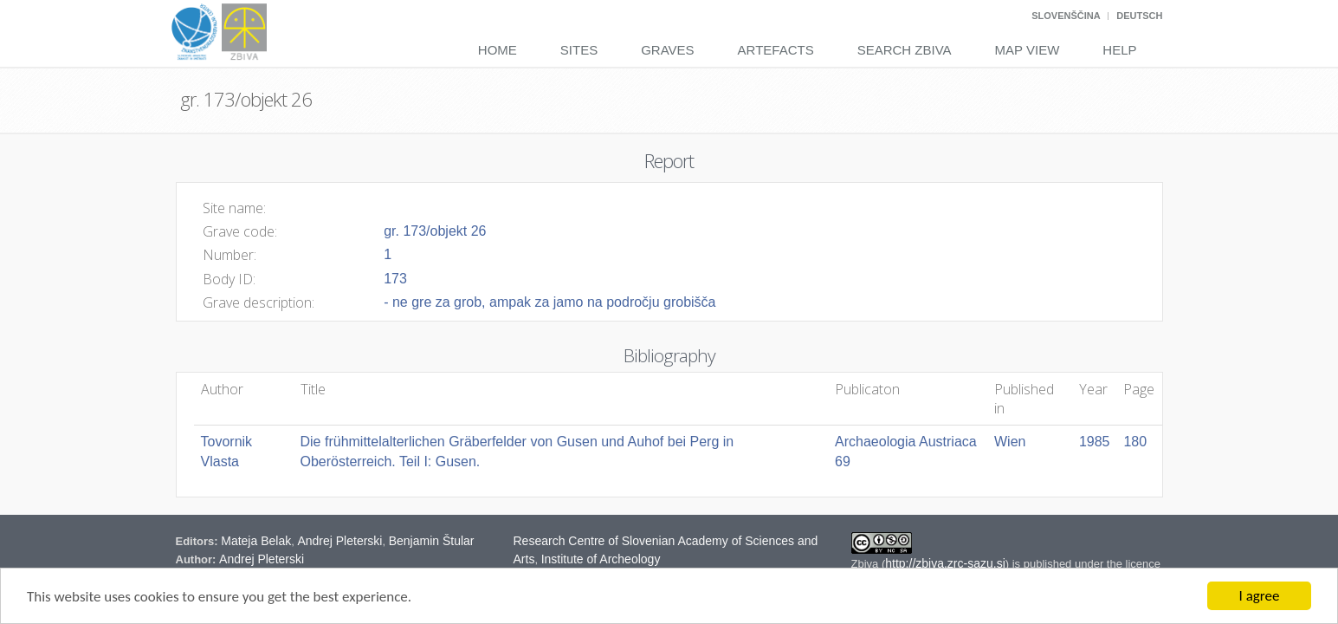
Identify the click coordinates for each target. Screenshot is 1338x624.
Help (1119, 49)
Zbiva (866, 563)
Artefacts (776, 49)
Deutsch (1139, 15)
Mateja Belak (256, 541)
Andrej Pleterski (339, 541)
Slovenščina (1065, 15)
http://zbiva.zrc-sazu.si (945, 563)
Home (497, 49)
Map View (1027, 49)
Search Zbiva (904, 49)
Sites (579, 49)
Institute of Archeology (601, 559)
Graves (667, 49)
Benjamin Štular (432, 541)
